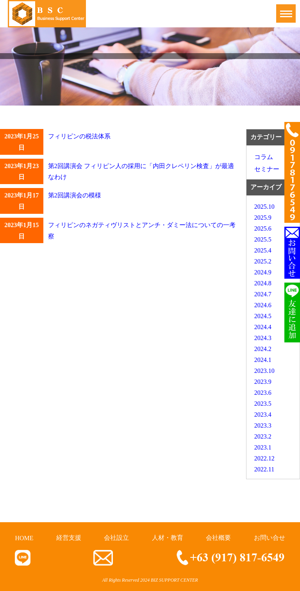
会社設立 (116, 537)
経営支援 (68, 537)
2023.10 (264, 370)
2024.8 (262, 283)
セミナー (266, 169)
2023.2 (262, 436)
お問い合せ (269, 537)
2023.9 (262, 381)
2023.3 (262, 425)
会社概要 (218, 537)
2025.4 (262, 250)
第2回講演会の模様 (74, 195)
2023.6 (262, 392)
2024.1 (262, 359)
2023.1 (262, 447)
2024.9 (262, 272)
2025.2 (262, 261)
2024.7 (262, 294)
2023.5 (262, 403)
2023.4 (262, 414)
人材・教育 (167, 537)
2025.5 (262, 239)
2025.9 (262, 217)
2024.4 (262, 327)
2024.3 (262, 338)
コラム (263, 157)
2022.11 (264, 469)
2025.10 (264, 206)
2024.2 (262, 349)
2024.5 (262, 316)
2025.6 (262, 228)
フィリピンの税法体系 (79, 136)
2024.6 (262, 305)
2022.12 (264, 458)
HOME (24, 538)
